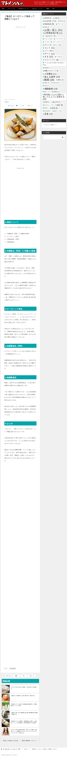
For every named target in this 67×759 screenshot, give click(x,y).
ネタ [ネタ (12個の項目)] (48, 57)
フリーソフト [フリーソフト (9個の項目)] (51, 60)
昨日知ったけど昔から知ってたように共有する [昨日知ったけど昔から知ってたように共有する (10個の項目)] (54, 97)
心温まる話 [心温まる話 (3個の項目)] (56, 82)
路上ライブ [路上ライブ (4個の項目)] (58, 111)
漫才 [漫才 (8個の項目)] (60, 105)
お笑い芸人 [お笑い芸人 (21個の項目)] (53, 30)
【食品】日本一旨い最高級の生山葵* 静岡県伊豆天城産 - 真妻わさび (24, 713)
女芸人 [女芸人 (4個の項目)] (46, 82)
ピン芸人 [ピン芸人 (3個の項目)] (59, 56)
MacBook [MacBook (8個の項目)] (49, 24)
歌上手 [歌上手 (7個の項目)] (56, 102)
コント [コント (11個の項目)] (49, 48)
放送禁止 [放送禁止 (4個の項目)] (56, 91)
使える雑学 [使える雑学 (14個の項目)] (52, 77)
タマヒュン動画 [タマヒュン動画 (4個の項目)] (49, 50)
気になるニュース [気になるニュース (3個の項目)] (48, 105)
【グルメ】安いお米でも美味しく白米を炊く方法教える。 (24, 687)
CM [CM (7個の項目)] (57, 18)
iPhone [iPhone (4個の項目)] (62, 21)
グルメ (6, 102)
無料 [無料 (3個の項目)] (46, 107)
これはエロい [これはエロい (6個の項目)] (49, 36)
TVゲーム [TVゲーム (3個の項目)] (60, 23)
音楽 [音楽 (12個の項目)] (48, 114)
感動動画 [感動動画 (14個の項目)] (51, 88)
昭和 (48, 8)
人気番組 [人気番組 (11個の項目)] (50, 74)
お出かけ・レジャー (37, 8)
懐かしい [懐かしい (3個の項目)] (47, 91)
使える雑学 (12, 668)
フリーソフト (11, 8)
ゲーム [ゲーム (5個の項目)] (58, 45)
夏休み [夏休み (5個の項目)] (61, 80)
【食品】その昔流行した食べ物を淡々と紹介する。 (23, 695)
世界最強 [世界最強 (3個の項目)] (47, 67)
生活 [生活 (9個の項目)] (54, 108)
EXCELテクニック (24, 8)
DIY (54, 8)
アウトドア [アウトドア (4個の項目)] (48, 39)
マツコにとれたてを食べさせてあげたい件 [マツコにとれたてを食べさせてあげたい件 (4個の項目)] (54, 64)
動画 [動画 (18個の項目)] (49, 80)
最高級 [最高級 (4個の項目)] (46, 102)
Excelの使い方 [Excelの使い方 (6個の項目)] (50, 21)
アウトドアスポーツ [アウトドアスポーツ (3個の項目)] (60, 38)
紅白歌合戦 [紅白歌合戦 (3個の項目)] (47, 110)
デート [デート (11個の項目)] (49, 54)
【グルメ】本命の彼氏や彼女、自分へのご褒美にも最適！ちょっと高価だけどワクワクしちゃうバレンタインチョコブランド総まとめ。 (24, 731)
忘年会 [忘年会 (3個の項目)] (46, 85)
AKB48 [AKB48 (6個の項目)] (47, 18)
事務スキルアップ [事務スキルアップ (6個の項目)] (51, 71)
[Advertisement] (20, 40)
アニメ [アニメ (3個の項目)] (46, 41)
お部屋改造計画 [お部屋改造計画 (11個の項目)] (53, 33)
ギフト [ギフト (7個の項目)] (47, 45)
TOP (3, 8)
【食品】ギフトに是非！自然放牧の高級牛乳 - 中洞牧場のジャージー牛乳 (24, 705)
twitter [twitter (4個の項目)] (46, 27)
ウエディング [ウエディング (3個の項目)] (55, 41)
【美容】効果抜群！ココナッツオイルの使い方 (30, 740)
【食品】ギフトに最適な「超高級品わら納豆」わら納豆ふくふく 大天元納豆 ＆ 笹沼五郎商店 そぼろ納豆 (24, 722)
